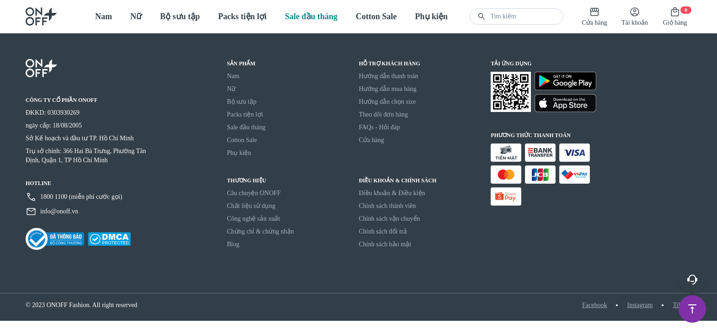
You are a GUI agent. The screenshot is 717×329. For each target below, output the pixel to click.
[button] (481, 16)
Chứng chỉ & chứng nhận (260, 231)
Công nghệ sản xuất (253, 218)
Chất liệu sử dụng (251, 205)
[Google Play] (565, 81)
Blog (233, 244)
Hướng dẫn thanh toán (388, 76)
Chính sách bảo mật (385, 244)
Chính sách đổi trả (383, 231)
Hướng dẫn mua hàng (388, 88)
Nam (103, 16)
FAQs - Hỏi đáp (379, 127)
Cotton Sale (376, 16)
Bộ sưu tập (180, 16)
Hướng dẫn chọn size (387, 101)
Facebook (594, 305)
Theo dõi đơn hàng (383, 114)
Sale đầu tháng (311, 16)
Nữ (136, 16)
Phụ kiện (431, 16)
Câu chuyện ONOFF (254, 193)
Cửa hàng (371, 140)
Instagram (640, 305)
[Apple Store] (565, 103)
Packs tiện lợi (242, 16)
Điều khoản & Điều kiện (392, 193)
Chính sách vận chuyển (389, 218)
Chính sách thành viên (387, 205)
